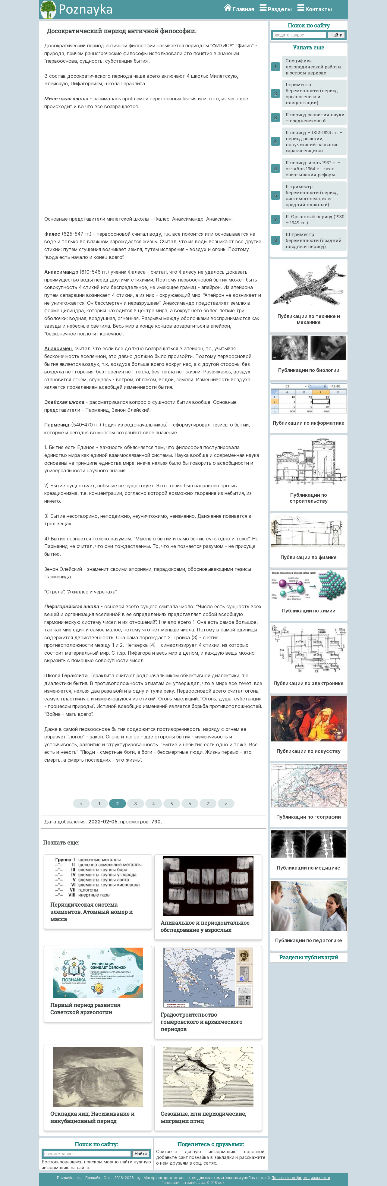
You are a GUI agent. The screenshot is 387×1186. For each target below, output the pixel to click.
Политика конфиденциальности (301, 1177)
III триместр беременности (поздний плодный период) (313, 240)
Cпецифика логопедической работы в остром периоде (313, 67)
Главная (243, 9)
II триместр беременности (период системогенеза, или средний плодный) (312, 195)
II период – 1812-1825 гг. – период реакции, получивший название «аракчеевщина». (314, 141)
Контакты (319, 9)
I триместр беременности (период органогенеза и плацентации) (312, 93)
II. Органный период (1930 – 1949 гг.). (315, 219)
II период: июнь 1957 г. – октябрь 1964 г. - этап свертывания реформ (313, 168)
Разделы (280, 9)
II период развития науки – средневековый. (315, 118)
